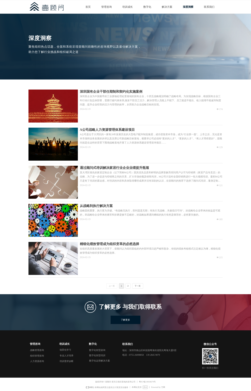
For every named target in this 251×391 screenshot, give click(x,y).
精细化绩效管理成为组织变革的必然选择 (109, 244)
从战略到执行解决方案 (96, 206)
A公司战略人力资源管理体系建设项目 (107, 129)
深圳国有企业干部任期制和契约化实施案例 (111, 91)
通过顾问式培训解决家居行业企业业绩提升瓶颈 (114, 168)
